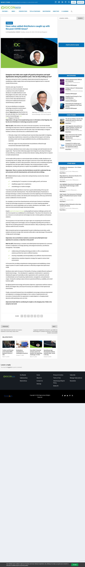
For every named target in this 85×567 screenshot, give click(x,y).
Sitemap (39, 384)
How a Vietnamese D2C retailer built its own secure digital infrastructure (73, 136)
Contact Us (40, 381)
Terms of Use (57, 378)
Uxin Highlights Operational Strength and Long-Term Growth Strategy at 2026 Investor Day (70, 186)
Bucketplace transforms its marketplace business (22, 352)
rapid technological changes (17, 211)
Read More (68, 123)
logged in (9, 367)
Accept (75, 564)
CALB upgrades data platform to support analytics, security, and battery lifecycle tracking (73, 128)
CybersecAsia (23, 378)
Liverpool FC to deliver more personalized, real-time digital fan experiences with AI (73, 145)
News (13, 11)
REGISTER (80, 2)
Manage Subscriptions (76, 378)
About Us (39, 378)
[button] (72, 12)
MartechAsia (23, 381)
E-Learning (65, 11)
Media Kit (55, 386)
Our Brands (23, 375)
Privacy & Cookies (58, 375)
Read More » (63, 173)
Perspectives (23, 11)
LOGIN (73, 2)
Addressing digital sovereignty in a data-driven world (24, 2)
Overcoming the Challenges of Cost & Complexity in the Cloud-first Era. (73, 105)
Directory (56, 11)
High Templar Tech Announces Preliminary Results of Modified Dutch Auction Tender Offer (71, 196)
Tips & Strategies (35, 11)
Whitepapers (46, 11)
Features (5, 11)
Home (38, 375)
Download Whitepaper (71, 85)
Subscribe (72, 375)
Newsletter (73, 381)
